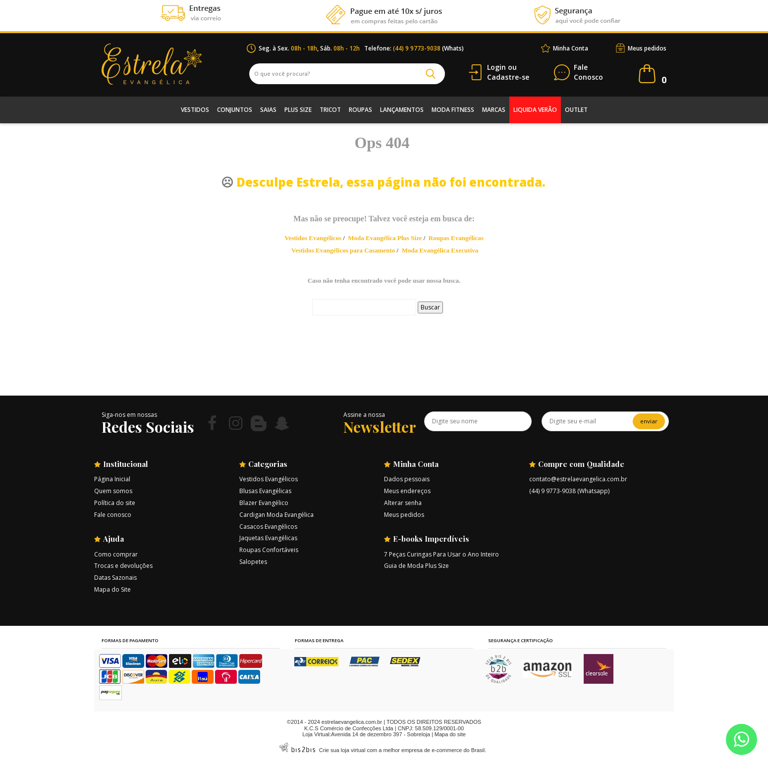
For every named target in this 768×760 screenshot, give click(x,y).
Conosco (588, 72)
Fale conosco (112, 514)
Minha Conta (570, 48)
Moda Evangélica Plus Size (385, 238)
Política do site (114, 503)
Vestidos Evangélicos (312, 238)
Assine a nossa (364, 414)
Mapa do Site (112, 589)
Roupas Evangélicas (456, 238)
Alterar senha (403, 503)
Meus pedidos (647, 48)
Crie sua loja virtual (342, 750)
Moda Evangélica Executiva (440, 250)
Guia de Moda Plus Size (416, 565)
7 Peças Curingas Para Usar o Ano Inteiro (441, 554)
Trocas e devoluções (123, 565)
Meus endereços (407, 491)
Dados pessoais (407, 479)
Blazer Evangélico (263, 503)
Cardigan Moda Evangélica (276, 514)
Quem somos (113, 491)
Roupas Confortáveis (268, 550)
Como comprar (116, 554)
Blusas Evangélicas (265, 491)
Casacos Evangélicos (268, 526)
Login (496, 67)
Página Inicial (112, 479)
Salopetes (253, 561)
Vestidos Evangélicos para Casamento (343, 250)
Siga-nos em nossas (129, 414)
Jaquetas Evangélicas (268, 538)
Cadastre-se (508, 77)
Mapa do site (450, 734)
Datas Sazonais (115, 577)
